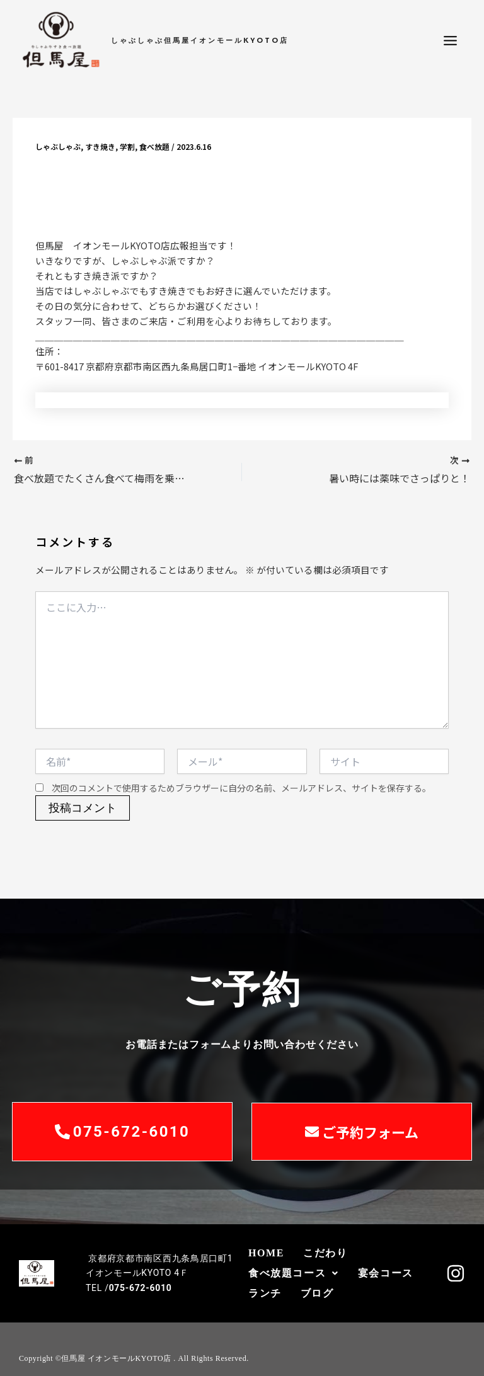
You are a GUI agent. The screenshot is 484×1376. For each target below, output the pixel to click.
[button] (293, 1273)
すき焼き (100, 146)
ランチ (265, 1293)
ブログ (317, 1293)
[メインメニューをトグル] (450, 40)
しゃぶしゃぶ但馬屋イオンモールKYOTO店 (200, 40)
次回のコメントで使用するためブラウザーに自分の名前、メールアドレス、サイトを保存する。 (241, 788)
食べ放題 (154, 146)
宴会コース (385, 1273)
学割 (127, 146)
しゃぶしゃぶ (58, 146)
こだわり (325, 1253)
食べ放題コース (293, 1273)
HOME (266, 1253)
